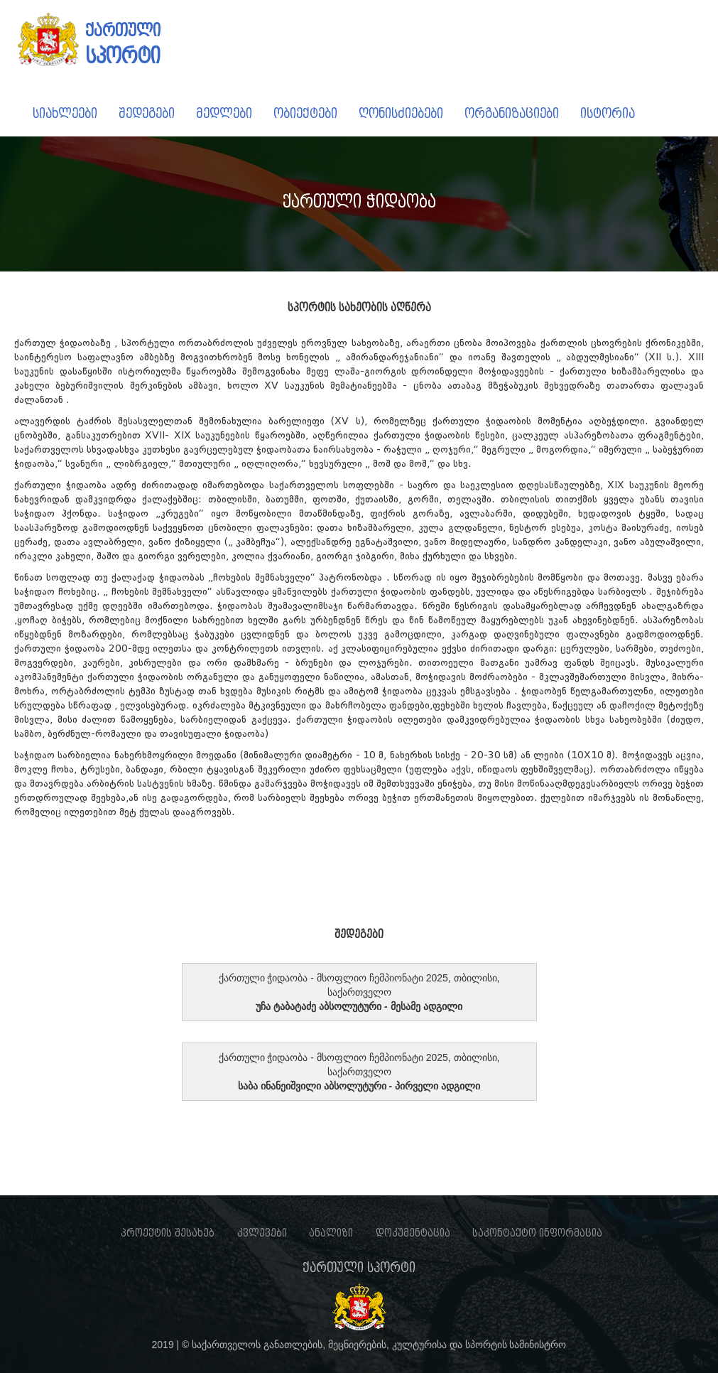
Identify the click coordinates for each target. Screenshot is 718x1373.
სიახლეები (65, 113)
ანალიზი (331, 1233)
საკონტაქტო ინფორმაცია (537, 1233)
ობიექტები (305, 113)
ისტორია (607, 113)
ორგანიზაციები (511, 113)
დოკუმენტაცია (413, 1233)
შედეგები (147, 113)
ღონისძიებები (401, 113)
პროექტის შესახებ (167, 1233)
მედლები (224, 113)
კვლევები (262, 1233)
